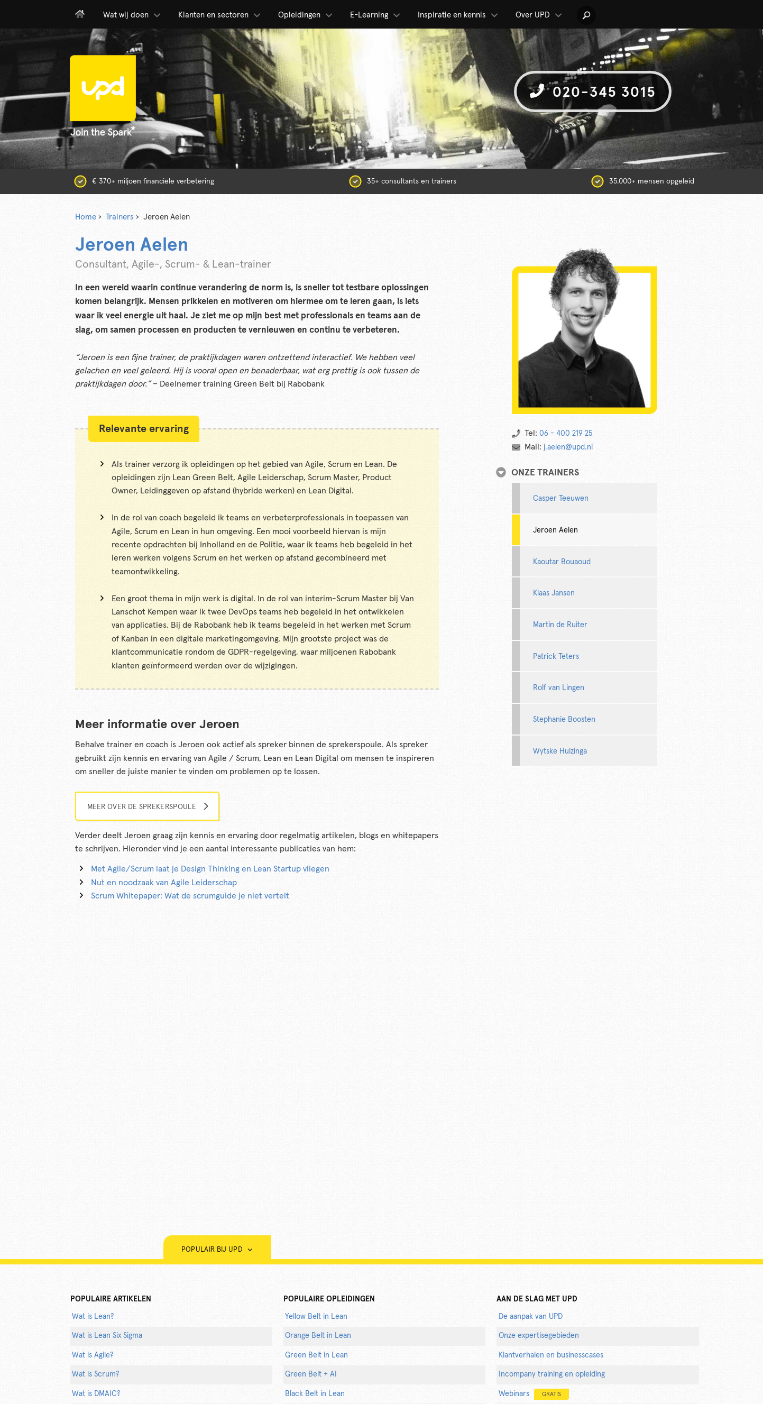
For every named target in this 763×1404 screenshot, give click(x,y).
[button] (586, 15)
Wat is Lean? (93, 1316)
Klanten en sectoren (220, 15)
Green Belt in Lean (316, 1355)
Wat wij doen (132, 15)
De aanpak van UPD (531, 1316)
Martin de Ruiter (560, 625)
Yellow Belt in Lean (316, 1316)
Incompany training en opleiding (552, 1374)
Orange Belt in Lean (318, 1335)
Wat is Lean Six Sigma (107, 1335)
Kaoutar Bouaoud (562, 562)
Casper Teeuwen (561, 498)
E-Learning (376, 15)
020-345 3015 (593, 92)
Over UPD (540, 15)
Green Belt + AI (311, 1374)
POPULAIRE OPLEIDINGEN (329, 1299)
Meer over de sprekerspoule (142, 807)
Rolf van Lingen (558, 688)
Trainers (120, 217)
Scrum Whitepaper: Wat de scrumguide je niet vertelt (190, 896)
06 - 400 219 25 (565, 433)
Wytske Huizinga (560, 751)
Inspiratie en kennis (459, 15)
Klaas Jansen (554, 593)
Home (85, 217)
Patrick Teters (556, 656)
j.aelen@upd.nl (568, 447)
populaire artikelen (110, 1299)
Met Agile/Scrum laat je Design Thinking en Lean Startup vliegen (210, 869)
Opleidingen (306, 15)
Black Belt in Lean (315, 1394)
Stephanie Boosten (564, 719)
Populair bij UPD (217, 1249)
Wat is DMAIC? (96, 1394)
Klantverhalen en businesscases (551, 1355)
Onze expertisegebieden (539, 1335)
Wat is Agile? (92, 1355)
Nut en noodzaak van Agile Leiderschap (164, 882)
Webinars (534, 1394)
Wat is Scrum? (95, 1374)
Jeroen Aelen (555, 530)
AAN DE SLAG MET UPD (537, 1299)
